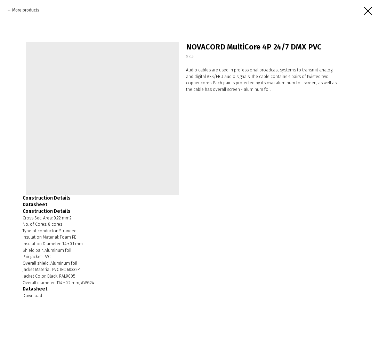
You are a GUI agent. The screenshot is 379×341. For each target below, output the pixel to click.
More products (25, 10)
